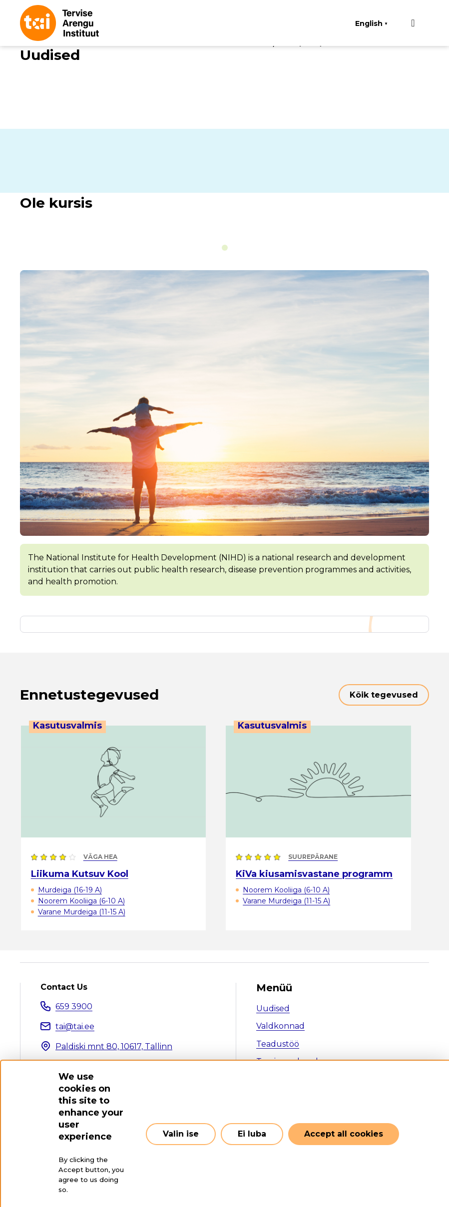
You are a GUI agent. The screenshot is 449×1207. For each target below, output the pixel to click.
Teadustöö (277, 1044)
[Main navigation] (413, 22)
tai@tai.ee (74, 1026)
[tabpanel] (224, 433)
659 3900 (73, 1006)
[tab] (225, 248)
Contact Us (63, 987)
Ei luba (252, 1134)
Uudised (273, 1008)
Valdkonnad (280, 1026)
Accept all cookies (343, 1134)
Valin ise (181, 1134)
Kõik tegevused (384, 695)
